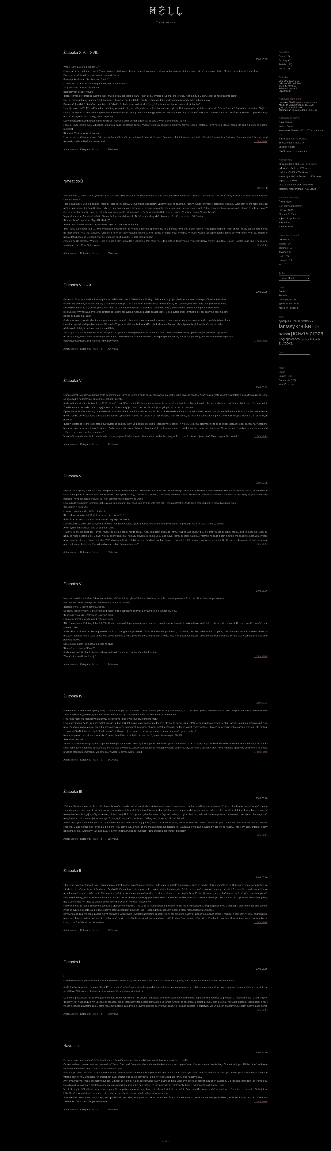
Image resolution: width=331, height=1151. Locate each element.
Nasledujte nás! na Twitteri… (294, 138)
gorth (281, 256)
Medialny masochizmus (291, 189)
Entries (285, 376)
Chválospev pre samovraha (303, 102)
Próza (95, 149)
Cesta (282, 56)
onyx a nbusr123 (287, 299)
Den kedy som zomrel (290, 206)
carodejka (284, 239)
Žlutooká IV (73, 696)
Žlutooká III (73, 791)
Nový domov (285, 122)
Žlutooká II (72, 871)
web (317, 339)
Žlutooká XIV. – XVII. (81, 52)
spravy (305, 339)
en (311, 321)
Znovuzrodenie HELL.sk (301, 105)
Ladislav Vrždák (287, 147)
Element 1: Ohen (287, 214)
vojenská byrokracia (289, 218)
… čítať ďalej (260, 141)
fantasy (287, 326)
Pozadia (283, 295)
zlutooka (286, 343)
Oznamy (283, 60)
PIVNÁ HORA (286, 210)
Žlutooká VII (74, 380)
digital (282, 180)
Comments (287, 380)
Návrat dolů (73, 181)
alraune (74, 149)
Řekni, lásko (285, 201)
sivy (282, 339)
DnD (294, 321)
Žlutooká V (73, 584)
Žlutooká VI (73, 476)
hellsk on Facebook (289, 308)
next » (165, 1141)
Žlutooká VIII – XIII (79, 285)
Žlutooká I (72, 962)
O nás (282, 291)
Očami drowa (295, 107)
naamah (283, 260)
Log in (282, 372)
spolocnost (293, 339)
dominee (283, 248)
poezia (300, 333)
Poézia (282, 64)
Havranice (72, 1046)
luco (281, 264)
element (304, 321)
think (311, 339)
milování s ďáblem (288, 168)
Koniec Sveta (286, 126)
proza (316, 333)
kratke (303, 326)
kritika (317, 327)
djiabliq (282, 243)
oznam (284, 334)
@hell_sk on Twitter (289, 303)
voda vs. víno (286, 226)
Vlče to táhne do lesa (290, 184)
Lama (282, 102)
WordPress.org (286, 384)
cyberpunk (285, 321)
